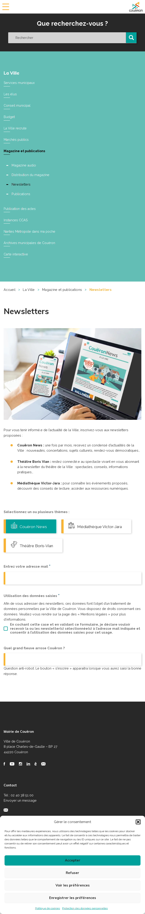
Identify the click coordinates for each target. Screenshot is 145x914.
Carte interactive (16, 253)
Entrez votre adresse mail (27, 585)
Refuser (72, 873)
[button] (138, 822)
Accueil (9, 288)
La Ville (12, 73)
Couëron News (30, 524)
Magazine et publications (25, 150)
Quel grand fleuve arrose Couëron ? (34, 667)
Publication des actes (20, 208)
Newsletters (21, 184)
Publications (21, 193)
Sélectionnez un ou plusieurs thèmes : (36, 510)
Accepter (72, 860)
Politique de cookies (47, 908)
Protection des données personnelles (85, 908)
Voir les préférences (73, 885)
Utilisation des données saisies (32, 614)
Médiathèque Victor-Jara (39, 544)
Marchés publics (16, 139)
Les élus (10, 94)
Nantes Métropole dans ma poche (30, 230)
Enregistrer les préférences (72, 898)
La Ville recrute (15, 128)
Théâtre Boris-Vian (33, 563)
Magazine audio (24, 165)
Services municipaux (19, 83)
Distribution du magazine (31, 174)
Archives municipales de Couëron (30, 242)
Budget (9, 116)
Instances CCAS (16, 219)
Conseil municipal (17, 105)
